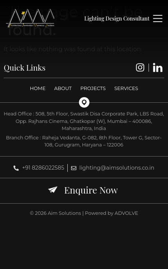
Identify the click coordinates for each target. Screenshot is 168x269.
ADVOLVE (126, 213)
